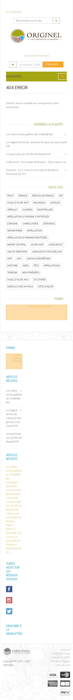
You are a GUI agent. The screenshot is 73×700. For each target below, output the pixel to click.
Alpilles (55, 202)
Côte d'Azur (45, 286)
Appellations (52, 265)
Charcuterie (30, 223)
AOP (9, 258)
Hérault (12, 209)
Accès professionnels (36, 55)
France (22, 195)
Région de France (43, 195)
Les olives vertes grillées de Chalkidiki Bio (29, 134)
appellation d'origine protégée (27, 237)
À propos (65, 649)
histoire (12, 265)
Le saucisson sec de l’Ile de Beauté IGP (28, 154)
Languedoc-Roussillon (47, 251)
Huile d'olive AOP (17, 202)
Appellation (34, 230)
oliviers (27, 209)
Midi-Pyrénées (30, 272)
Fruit (10, 195)
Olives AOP (37, 244)
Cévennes (49, 223)
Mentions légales (60, 661)
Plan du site (63, 665)
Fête (36, 265)
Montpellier (45, 209)
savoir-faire (14, 230)
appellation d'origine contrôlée (28, 216)
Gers (26, 265)
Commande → (53, 64)
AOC (19, 258)
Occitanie (39, 279)
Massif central (16, 244)
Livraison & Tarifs (60, 657)
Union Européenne (38, 258)
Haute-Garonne (17, 251)
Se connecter (14, 11)
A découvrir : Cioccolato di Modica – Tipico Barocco (35, 162)
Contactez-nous (61, 653)
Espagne (12, 223)
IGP (61, 195)
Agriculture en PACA (20, 286)
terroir (12, 272)
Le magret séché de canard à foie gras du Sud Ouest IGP (13, 417)
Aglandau (39, 202)
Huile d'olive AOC (18, 279)
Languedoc (55, 244)
